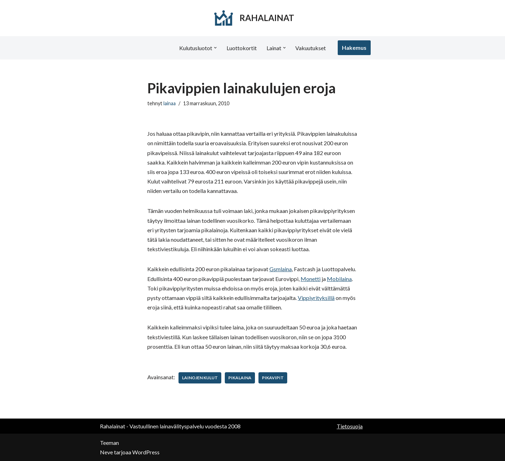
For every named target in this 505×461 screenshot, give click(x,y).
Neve (106, 452)
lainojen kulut (200, 377)
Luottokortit (242, 48)
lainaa (169, 103)
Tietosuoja (350, 426)
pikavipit (273, 377)
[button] (215, 47)
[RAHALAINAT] (252, 18)
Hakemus (354, 47)
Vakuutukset (311, 48)
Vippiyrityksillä (316, 297)
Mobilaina (339, 278)
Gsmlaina (280, 269)
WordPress (146, 452)
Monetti (311, 278)
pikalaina (239, 377)
